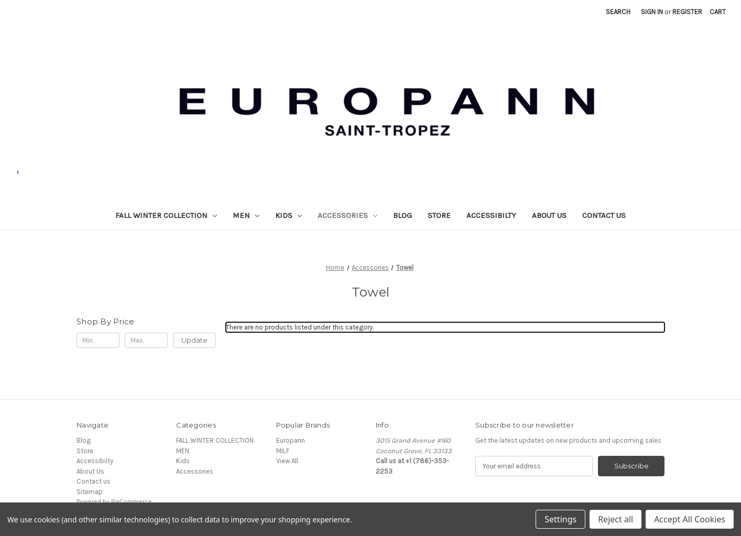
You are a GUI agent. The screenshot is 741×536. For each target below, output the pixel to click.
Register (687, 12)
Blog (402, 215)
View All (287, 461)
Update (194, 340)
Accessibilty (491, 215)
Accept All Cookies (689, 519)
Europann (290, 440)
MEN (246, 215)
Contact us (604, 215)
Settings (560, 519)
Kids (288, 215)
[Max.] (146, 340)
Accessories (347, 215)
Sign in (652, 12)
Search (618, 12)
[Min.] (98, 340)
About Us (549, 215)
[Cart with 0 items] (717, 12)
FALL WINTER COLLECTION (166, 215)
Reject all (615, 519)
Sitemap (90, 492)
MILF (282, 451)
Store (439, 215)
